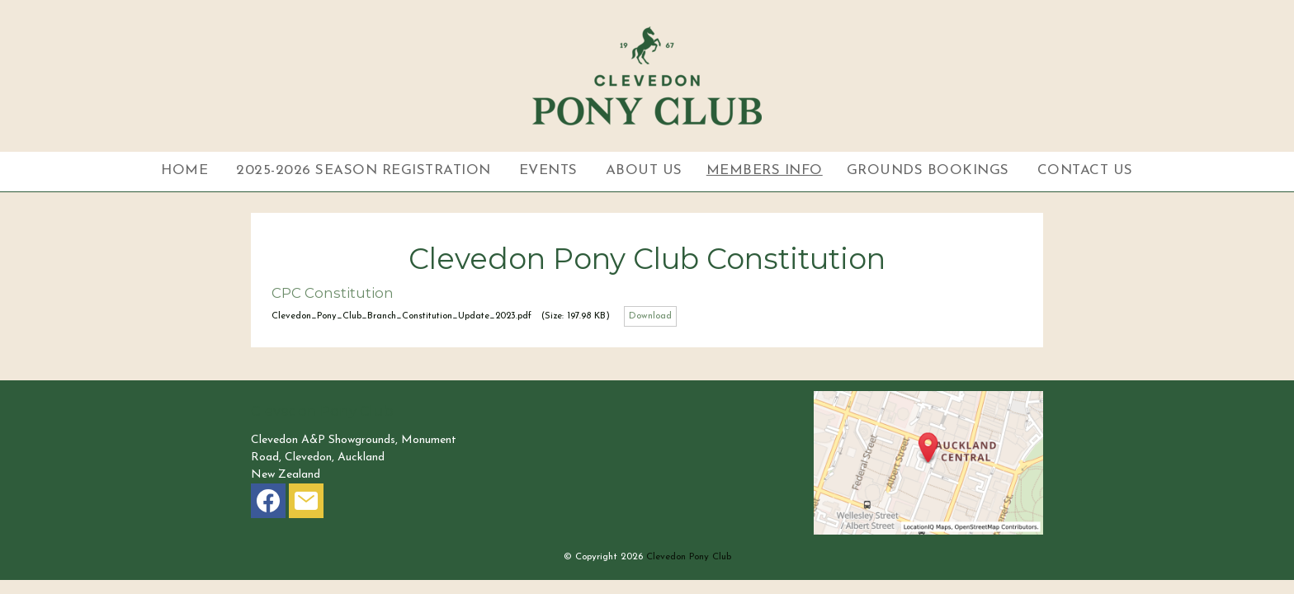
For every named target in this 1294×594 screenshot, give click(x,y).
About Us (644, 170)
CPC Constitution (333, 293)
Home (184, 170)
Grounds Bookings (928, 170)
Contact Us (1085, 170)
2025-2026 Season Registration (363, 170)
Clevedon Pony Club (688, 557)
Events (548, 170)
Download (650, 316)
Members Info (764, 170)
